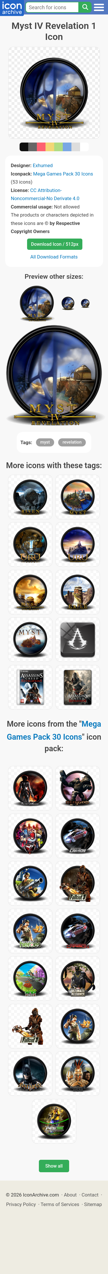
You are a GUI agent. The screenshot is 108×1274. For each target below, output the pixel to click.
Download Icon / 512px (54, 244)
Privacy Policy (21, 1204)
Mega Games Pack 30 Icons (63, 174)
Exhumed (43, 165)
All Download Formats (54, 257)
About (70, 1195)
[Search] (85, 7)
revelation (72, 442)
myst (45, 442)
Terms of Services (60, 1204)
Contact (90, 1195)
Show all (53, 1166)
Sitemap (93, 1204)
